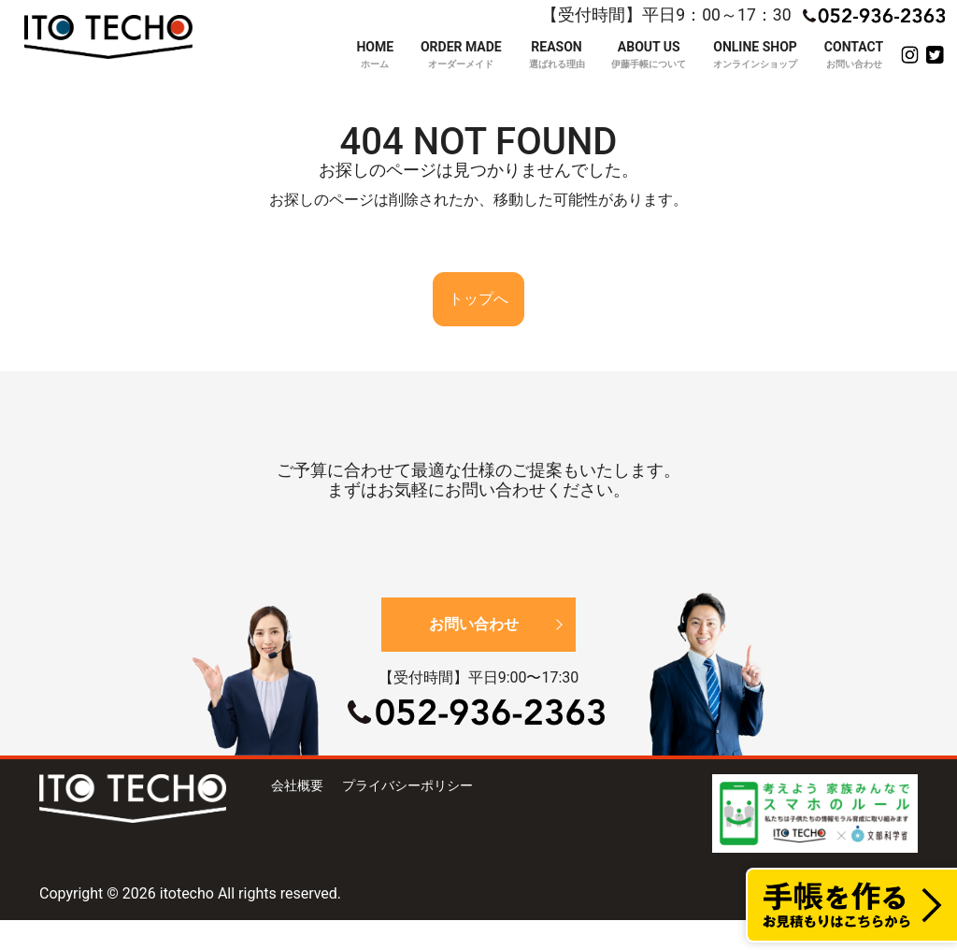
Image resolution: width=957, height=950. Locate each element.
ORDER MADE (461, 55)
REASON (557, 55)
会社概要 (297, 785)
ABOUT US (648, 55)
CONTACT (853, 55)
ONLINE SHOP (755, 55)
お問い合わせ (474, 624)
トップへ (478, 299)
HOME (374, 55)
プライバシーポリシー (407, 785)
